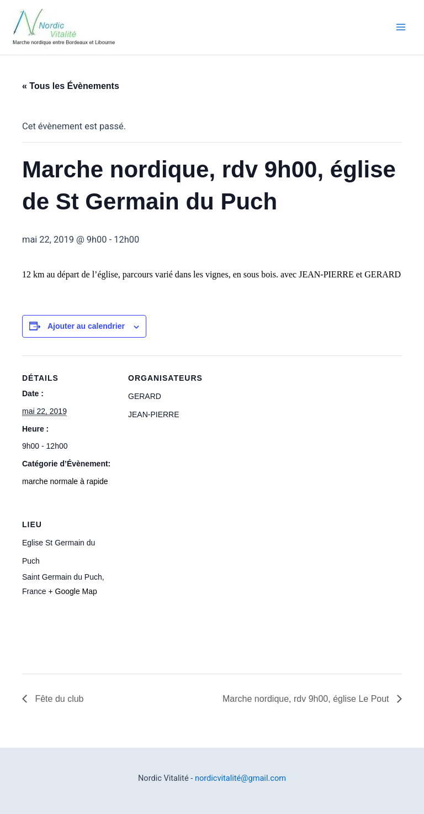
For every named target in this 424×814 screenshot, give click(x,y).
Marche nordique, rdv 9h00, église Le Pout (306, 698)
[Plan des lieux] (186, 577)
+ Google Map (72, 591)
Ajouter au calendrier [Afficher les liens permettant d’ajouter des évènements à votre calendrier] (86, 326)
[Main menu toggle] (400, 27)
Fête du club (58, 698)
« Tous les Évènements (70, 86)
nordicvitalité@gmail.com (240, 778)
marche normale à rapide (65, 481)
